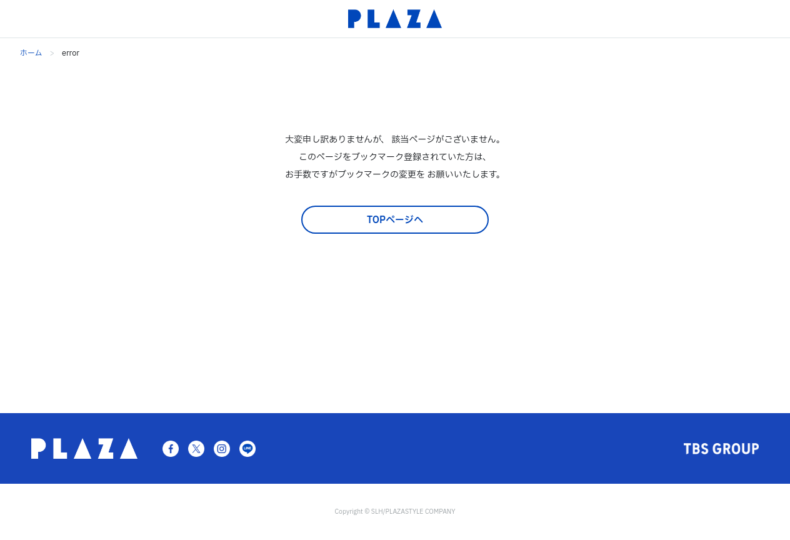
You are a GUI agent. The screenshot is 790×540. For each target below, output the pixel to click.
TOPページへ (395, 220)
